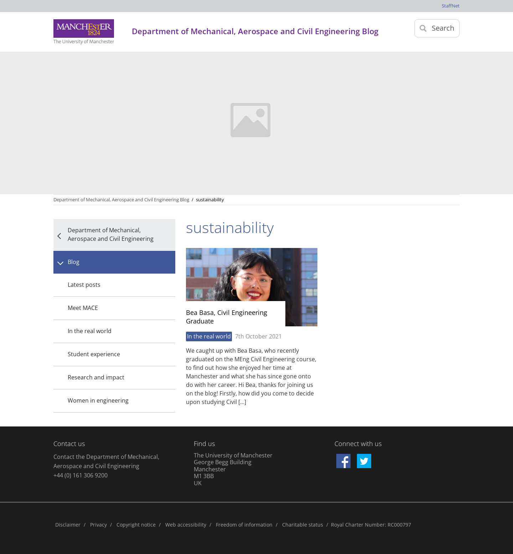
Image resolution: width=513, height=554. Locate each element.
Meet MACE (83, 308)
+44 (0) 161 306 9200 (80, 475)
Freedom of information (244, 524)
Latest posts (84, 285)
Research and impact (96, 377)
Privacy (98, 524)
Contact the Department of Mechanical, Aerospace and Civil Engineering (106, 461)
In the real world (90, 331)
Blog (73, 262)
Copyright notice (136, 524)
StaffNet (451, 5)
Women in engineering (98, 400)
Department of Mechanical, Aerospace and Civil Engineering (111, 234)
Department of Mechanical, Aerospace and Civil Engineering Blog (121, 199)
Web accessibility (185, 524)
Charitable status (302, 524)
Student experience (94, 354)
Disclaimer (68, 524)
